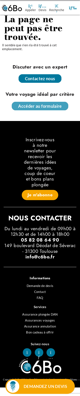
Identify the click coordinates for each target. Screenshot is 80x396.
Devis (43, 10)
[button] (73, 8)
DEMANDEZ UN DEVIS (45, 386)
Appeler (30, 10)
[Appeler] (30, 6)
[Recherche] (56, 6)
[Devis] (42, 6)
